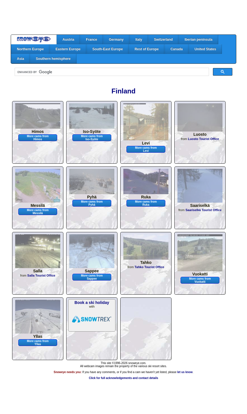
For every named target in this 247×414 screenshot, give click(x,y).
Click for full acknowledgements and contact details (123, 378)
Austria (68, 39)
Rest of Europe (147, 49)
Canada (176, 49)
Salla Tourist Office (41, 275)
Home (34, 39)
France (91, 39)
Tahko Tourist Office (149, 267)
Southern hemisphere (53, 59)
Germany (116, 39)
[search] (111, 72)
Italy (138, 39)
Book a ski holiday (92, 302)
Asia (20, 59)
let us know (184, 372)
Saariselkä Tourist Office (203, 210)
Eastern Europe (68, 49)
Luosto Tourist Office (203, 139)
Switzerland (163, 39)
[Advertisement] (123, 17)
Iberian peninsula (198, 39)
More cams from (37, 138)
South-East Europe (107, 49)
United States (205, 49)
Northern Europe (30, 49)
